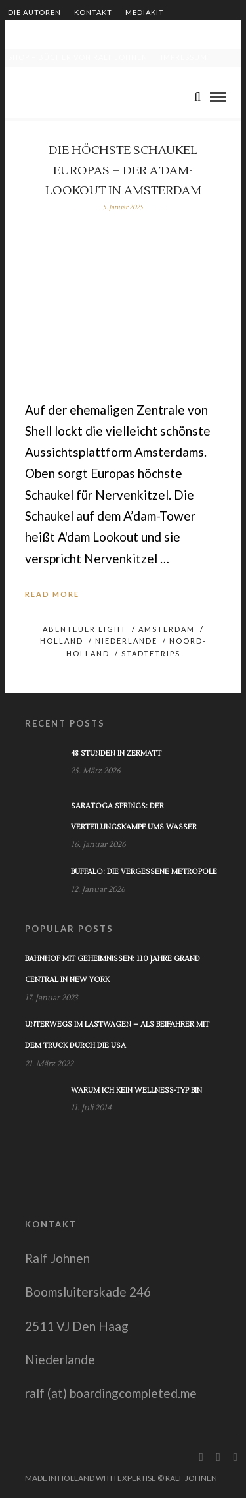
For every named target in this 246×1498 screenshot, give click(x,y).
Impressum (184, 57)
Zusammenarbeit (45, 34)
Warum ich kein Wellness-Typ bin (136, 1090)
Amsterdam (166, 629)
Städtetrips (150, 653)
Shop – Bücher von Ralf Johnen (78, 57)
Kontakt (93, 12)
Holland (61, 640)
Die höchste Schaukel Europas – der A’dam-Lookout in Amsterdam (123, 170)
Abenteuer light (85, 629)
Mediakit (144, 12)
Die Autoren (34, 12)
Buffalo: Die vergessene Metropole (144, 872)
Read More (52, 594)
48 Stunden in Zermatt (116, 753)
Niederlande (126, 640)
